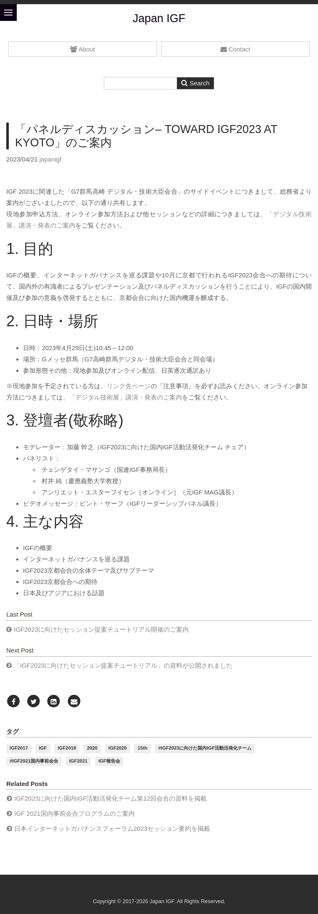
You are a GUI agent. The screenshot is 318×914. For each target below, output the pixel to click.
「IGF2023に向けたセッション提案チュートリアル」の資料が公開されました (123, 665)
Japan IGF (159, 18)
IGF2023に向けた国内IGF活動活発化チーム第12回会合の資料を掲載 (110, 798)
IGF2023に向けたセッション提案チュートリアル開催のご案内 (101, 629)
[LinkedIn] (53, 701)
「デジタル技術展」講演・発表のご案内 (125, 397)
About (82, 49)
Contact (235, 49)
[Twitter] (33, 701)
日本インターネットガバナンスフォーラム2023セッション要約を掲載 (112, 828)
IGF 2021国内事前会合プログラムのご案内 (74, 813)
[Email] (74, 701)
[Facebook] (13, 701)
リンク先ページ (129, 385)
